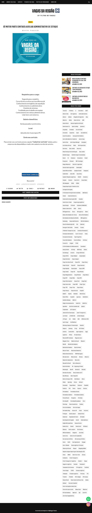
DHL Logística (80, 211)
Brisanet (72, 161)
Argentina (72, 132)
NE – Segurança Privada (77, 366)
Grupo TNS (65, 287)
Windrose (85, 489)
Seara (64, 442)
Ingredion (65, 306)
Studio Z (80, 461)
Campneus (86, 170)
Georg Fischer (66, 249)
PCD (69, 388)
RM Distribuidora (66, 432)
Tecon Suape (65, 470)
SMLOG (69, 454)
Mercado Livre (66, 357)
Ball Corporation (81, 145)
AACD (86, 110)
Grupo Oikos (72, 278)
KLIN (78, 319)
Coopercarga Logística (79, 202)
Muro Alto (77, 360)
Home (3, 2)
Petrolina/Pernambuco (76, 401)
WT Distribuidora (66, 492)
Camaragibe (79, 167)
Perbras (85, 388)
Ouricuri (81, 382)
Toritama (82, 473)
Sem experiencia (76, 442)
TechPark (86, 467)
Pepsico (79, 388)
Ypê (79, 492)
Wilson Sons (78, 489)
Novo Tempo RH (74, 376)
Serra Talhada (66, 445)
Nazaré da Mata (66, 366)
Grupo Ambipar (74, 256)
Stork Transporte (74, 458)
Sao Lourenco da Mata (68, 439)
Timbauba (65, 473)
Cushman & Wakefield (82, 205)
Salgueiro (75, 432)
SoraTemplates (44, 510)
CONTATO (20, 2)
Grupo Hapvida (66, 268)
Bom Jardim (82, 151)
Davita (79, 208)
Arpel (77, 132)
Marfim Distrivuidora (67, 347)
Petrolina (80, 398)
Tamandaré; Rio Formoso (68, 467)
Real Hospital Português (68, 420)
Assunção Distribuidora (78, 136)
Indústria (84, 303)
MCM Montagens (79, 353)
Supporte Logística (67, 464)
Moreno (81, 357)
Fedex (86, 233)
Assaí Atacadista (67, 136)
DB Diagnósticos (66, 211)
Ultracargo (85, 477)
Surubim (75, 464)
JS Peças (65, 319)
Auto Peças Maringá (74, 142)
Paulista (65, 388)
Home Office (65, 297)
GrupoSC (82, 290)
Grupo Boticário (66, 259)
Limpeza (64, 328)
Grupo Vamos (80, 287)
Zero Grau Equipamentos (68, 495)
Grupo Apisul (82, 256)
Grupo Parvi (76, 281)
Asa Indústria (84, 132)
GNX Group (79, 249)
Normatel (77, 369)
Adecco (64, 117)
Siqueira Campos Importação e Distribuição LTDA (74, 451)
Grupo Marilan (80, 271)
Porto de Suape (76, 407)
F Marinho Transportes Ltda (69, 230)
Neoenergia (65, 369)
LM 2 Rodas (81, 328)
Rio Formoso (80, 429)
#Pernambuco (40, 184)
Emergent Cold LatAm (67, 227)
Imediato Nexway (66, 300)
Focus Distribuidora (67, 240)
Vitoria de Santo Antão (68, 489)
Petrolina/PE (65, 401)
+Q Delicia (71, 110)
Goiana (85, 249)
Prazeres (86, 410)
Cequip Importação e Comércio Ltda (71, 186)
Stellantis (65, 458)
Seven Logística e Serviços (77, 445)
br (68, 158)
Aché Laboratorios (83, 114)
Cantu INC (72, 174)
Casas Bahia (84, 180)
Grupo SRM (75, 284)
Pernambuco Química (67, 394)
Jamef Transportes (81, 312)
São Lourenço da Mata (80, 439)
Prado (80, 410)
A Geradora (80, 110)
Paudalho (86, 385)
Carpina (64, 180)
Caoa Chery (79, 174)
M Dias (70, 335)
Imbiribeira (85, 297)
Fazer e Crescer (79, 233)
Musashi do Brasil (67, 363)
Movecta (87, 357)
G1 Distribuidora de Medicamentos (70, 246)
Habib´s (64, 293)
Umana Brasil (66, 480)
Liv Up (76, 328)
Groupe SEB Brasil (80, 252)
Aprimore (82, 126)
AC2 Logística (74, 114)
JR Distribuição (80, 316)
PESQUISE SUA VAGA (29, 2)
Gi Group (73, 249)
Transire (65, 477)
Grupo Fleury (85, 262)
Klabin (74, 319)
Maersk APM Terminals (68, 338)
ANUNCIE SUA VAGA (11, 2)
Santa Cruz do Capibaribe (75, 436)
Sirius (64, 454)
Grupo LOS (73, 271)
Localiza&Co (71, 331)
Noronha (83, 369)
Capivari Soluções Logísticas (69, 177)
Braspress (65, 161)
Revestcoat (78, 426)
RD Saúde (82, 417)
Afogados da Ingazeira (79, 117)
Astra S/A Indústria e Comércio (70, 139)
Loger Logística (79, 331)
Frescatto (65, 243)
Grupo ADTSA (65, 256)
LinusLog (70, 328)
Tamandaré (82, 464)
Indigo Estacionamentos (68, 303)
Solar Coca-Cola (76, 454)
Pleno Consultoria (73, 404)
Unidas (86, 480)
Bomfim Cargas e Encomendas (78, 155)
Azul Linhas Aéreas (67, 145)
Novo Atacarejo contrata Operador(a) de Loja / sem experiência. (79, 80)
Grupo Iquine (74, 268)
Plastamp (65, 404)
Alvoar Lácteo (77, 120)
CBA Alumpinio (66, 183)
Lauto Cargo (65, 322)
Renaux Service (78, 423)
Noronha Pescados (67, 372)
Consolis (81, 199)
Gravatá (72, 252)
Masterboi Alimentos (76, 350)
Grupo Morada (77, 275)
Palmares (80, 385)
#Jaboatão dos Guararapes (28, 184)
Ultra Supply (78, 477)
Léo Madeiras (73, 322)
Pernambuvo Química (79, 394)
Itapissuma (65, 309)
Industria (78, 303)
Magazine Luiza (78, 338)
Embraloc (82, 224)
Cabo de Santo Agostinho (68, 167)
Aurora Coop (81, 139)
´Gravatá (65, 110)
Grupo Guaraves (80, 265)
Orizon (75, 382)
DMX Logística (84, 218)
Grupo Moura (86, 275)
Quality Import (72, 413)
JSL (70, 319)
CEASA (72, 183)
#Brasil (18, 184)
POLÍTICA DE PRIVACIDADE (42, 2)
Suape (85, 461)
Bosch (64, 158)
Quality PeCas (81, 413)
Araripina (72, 129)
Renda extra (65, 426)
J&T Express (73, 309)
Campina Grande (77, 170)
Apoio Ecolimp (75, 126)
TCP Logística (79, 467)
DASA (75, 208)
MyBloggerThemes (53, 510)
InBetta (74, 300)
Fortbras (85, 240)
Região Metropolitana (68, 423)
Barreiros (65, 148)
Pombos (81, 404)
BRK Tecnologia (79, 161)
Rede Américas (84, 420)
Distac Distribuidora (83, 215)
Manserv (83, 341)
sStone (83, 454)
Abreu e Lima (65, 114)
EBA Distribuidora (85, 221)
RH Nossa (85, 426)
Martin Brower (77, 347)
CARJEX (79, 177)
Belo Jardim (72, 148)
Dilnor (86, 211)
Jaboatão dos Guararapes (68, 312)
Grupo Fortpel (66, 265)
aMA (83, 120)
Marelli (64, 344)
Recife (77, 420)
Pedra (74, 388)
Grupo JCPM (81, 268)
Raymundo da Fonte (73, 417)
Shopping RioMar (82, 448)
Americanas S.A (66, 126)
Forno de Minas (77, 240)
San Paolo (81, 432)
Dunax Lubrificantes (74, 221)
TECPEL (72, 470)
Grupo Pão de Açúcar (67, 281)
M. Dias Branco (77, 335)
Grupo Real (84, 281)
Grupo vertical (74, 290)
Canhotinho (65, 174)
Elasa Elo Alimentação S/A (68, 224)
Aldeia (70, 120)
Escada (82, 227)
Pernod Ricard (66, 398)
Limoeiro (82, 325)
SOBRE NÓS (53, 2)
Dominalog (65, 221)
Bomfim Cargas (66, 155)
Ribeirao (64, 429)
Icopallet (72, 297)
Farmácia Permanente (83, 230)
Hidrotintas (82, 293)
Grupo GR (73, 265)
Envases (76, 227)
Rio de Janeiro (72, 429)
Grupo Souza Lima (67, 284)
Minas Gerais (74, 357)
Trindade (71, 477)
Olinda (64, 382)
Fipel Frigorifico (77, 237)
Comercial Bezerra (72, 196)
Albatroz (65, 120)
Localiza (64, 331)
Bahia (74, 145)
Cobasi (64, 196)
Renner (72, 426)
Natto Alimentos (76, 363)
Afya (87, 117)
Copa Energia (66, 205)
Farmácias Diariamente (68, 233)
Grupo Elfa (77, 262)
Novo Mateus (66, 376)
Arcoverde (65, 132)
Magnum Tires (66, 341)
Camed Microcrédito (67, 170)
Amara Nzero (66, 123)
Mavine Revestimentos (68, 353)
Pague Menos (72, 385)
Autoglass (84, 142)
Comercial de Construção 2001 (70, 199)
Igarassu (79, 297)
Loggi (86, 331)
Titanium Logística (73, 473)
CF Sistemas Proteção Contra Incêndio (71, 192)
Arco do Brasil (79, 129)
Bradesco (73, 158)
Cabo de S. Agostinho (77, 164)
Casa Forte (76, 180)
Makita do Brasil (75, 341)
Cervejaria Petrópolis (67, 189)
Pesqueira (73, 398)
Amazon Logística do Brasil (77, 123)
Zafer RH (84, 492)
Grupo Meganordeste (67, 275)
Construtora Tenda (67, 202)
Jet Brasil (65, 316)
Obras (83, 379)
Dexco (73, 211)
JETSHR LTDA (72, 316)
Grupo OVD (79, 278)
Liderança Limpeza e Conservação (70, 325)
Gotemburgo (65, 252)
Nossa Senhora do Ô (77, 372)
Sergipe (83, 442)
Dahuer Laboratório (67, 208)
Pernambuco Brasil (75, 391)
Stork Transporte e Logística (69, 461)
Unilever (64, 483)
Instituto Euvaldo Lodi (74, 306)
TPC (87, 473)
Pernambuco (65, 391)
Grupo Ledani (65, 271)
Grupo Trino (72, 287)
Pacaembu (65, 385)
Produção (65, 413)
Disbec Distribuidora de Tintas (70, 215)
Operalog (70, 382)
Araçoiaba (65, 129)
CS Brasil (73, 205)
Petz (84, 401)
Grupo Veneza (66, 290)
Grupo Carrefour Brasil (68, 262)
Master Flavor (66, 350)
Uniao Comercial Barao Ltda (77, 480)
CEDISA (77, 183)
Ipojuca (83, 306)
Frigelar (71, 243)
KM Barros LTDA (85, 319)
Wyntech (75, 492)
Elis (77, 224)
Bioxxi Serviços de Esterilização (70, 151)
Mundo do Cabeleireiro (68, 360)
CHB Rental (85, 192)
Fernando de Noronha (67, 237)
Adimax (69, 117)
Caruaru (70, 180)
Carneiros (85, 177)
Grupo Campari (75, 259)
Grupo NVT (65, 278)
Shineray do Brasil (67, 448)
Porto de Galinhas (67, 407)
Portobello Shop (66, 410)
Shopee (74, 448)
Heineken (76, 293)
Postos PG (74, 410)
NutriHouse (77, 379)
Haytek (69, 293)
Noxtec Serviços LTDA (67, 379)
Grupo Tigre (82, 284)
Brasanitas (79, 158)
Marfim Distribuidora (73, 344)
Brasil (30, 22)
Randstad (65, 417)
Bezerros (79, 148)
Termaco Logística (80, 470)
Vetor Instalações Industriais (69, 486)
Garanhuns (83, 246)
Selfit (69, 442)
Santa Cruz (65, 436)
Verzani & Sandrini (73, 483)
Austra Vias (65, 142)
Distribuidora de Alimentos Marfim (70, 218)
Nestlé (71, 369)
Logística (65, 335)
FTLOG (76, 243)
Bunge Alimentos (66, 164)
